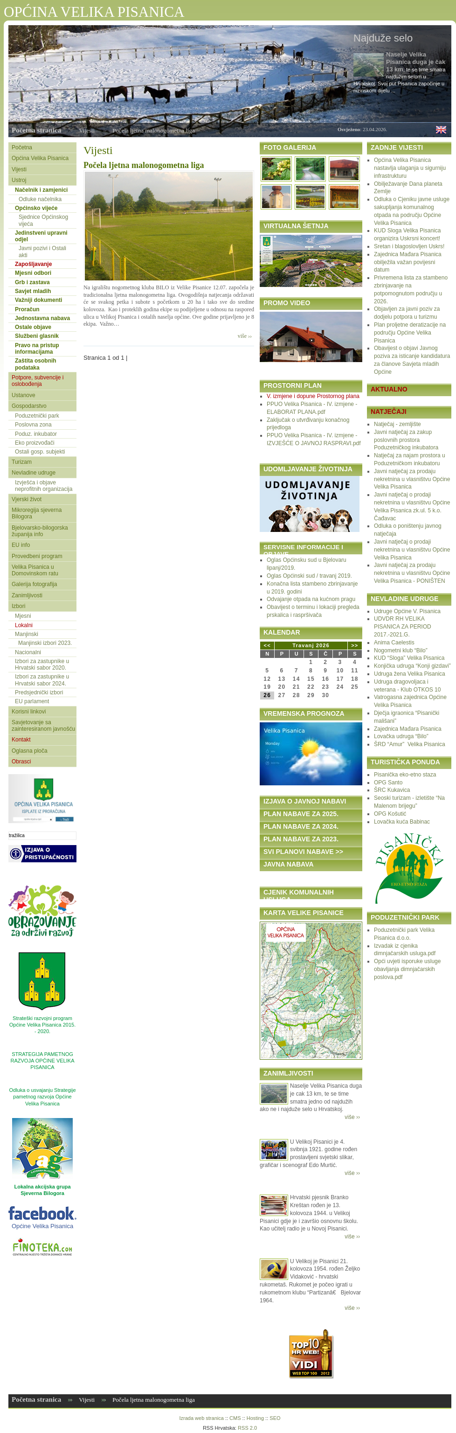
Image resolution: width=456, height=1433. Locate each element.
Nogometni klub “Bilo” (401, 650)
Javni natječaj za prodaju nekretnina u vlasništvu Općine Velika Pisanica (412, 479)
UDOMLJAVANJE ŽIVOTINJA (307, 469)
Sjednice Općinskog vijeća (43, 220)
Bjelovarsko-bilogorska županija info (40, 531)
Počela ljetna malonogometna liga (143, 165)
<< (267, 645)
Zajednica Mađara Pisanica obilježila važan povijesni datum (408, 262)
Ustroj (19, 180)
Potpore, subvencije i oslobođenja (37, 380)
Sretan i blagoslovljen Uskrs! (409, 246)
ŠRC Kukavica (392, 790)
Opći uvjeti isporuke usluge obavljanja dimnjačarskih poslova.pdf (407, 969)
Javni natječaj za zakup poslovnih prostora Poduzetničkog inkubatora (406, 440)
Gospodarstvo (29, 406)
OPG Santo (388, 782)
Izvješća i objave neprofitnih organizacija (43, 485)
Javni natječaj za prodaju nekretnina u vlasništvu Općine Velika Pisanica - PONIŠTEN (412, 573)
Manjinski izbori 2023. (45, 643)
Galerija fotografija (34, 584)
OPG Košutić (390, 814)
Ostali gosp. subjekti (40, 451)
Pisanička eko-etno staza (405, 774)
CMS (235, 1418)
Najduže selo (383, 38)
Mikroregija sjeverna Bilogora (37, 513)
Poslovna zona (33, 424)
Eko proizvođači (35, 443)
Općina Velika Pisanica (40, 158)
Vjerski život (26, 499)
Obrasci (21, 761)
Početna (22, 147)
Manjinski (26, 634)
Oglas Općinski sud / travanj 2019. (309, 576)
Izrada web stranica (201, 1418)
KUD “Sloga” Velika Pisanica (409, 658)
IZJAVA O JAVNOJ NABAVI (304, 801)
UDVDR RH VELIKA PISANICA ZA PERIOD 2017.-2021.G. (402, 626)
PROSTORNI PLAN (292, 385)
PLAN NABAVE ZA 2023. (301, 839)
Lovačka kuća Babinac (402, 821)
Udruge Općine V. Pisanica (407, 611)
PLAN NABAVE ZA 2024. (301, 826)
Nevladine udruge (33, 472)
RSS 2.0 (247, 1428)
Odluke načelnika (40, 199)
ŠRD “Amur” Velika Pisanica (409, 744)
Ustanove (23, 395)
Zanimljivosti (27, 595)
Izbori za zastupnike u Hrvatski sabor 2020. (42, 664)
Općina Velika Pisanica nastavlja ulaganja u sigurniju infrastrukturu (410, 168)
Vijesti (87, 130)
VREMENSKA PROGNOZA (304, 713)
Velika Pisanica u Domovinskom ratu (35, 570)
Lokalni (24, 625)
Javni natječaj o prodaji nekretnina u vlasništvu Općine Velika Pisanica (412, 549)
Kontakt (21, 739)
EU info (21, 545)
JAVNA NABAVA (288, 864)
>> (354, 645)
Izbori (18, 606)
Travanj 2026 (310, 645)
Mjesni (23, 616)
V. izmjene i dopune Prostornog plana (313, 396)
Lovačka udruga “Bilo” (401, 736)
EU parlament (32, 701)
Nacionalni (28, 652)
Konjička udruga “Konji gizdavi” (412, 666)
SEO (274, 1418)
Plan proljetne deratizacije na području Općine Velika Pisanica (410, 333)
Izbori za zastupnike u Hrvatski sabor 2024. (42, 679)
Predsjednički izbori (39, 692)
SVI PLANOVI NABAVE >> (303, 851)
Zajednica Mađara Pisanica (408, 729)
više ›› (245, 336)
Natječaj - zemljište (397, 424)
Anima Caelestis (394, 642)
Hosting (255, 1418)
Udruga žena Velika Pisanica (409, 674)
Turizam (22, 462)
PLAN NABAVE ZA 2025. (301, 814)
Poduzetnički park (37, 415)
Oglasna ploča (30, 751)
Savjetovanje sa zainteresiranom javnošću (43, 725)
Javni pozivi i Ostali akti (42, 251)
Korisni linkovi (29, 711)
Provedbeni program (37, 556)
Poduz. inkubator (36, 434)
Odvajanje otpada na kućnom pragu (311, 599)
